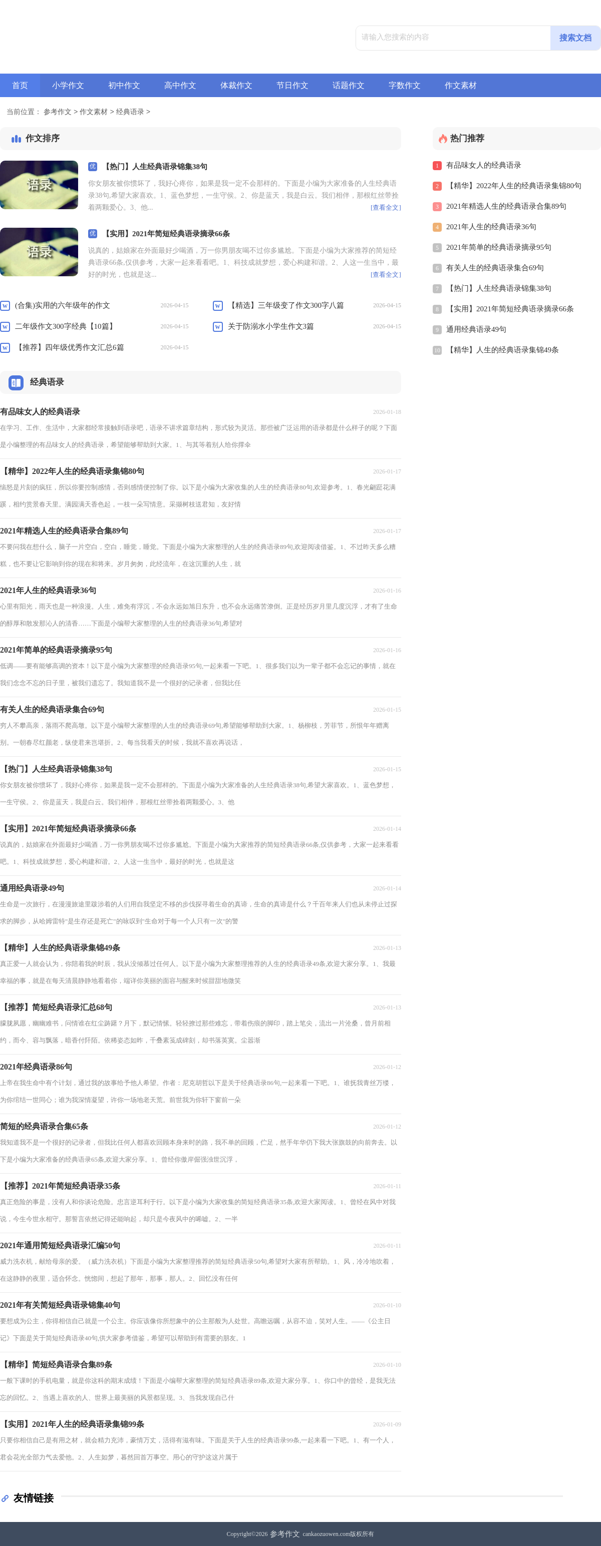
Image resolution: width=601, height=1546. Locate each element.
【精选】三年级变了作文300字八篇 (286, 305)
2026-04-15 (174, 305)
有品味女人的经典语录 (483, 165)
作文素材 (461, 85)
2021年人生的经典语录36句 (491, 227)
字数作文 (405, 85)
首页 (20, 85)
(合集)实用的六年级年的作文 (62, 305)
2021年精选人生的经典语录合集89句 (506, 206)
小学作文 (68, 85)
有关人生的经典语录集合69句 (495, 268)
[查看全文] (386, 207)
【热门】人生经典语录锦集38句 (154, 167)
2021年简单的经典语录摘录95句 (498, 247)
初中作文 (124, 85)
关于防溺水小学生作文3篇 (271, 326)
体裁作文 (236, 85)
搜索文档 (575, 38)
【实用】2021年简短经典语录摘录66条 (166, 234)
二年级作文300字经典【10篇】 (66, 326)
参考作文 (58, 112)
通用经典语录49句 (476, 329)
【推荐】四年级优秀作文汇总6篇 (69, 347)
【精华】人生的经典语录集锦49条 (502, 350)
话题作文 (349, 85)
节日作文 (292, 85)
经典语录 (130, 112)
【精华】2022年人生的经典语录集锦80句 (513, 186)
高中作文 (180, 85)
